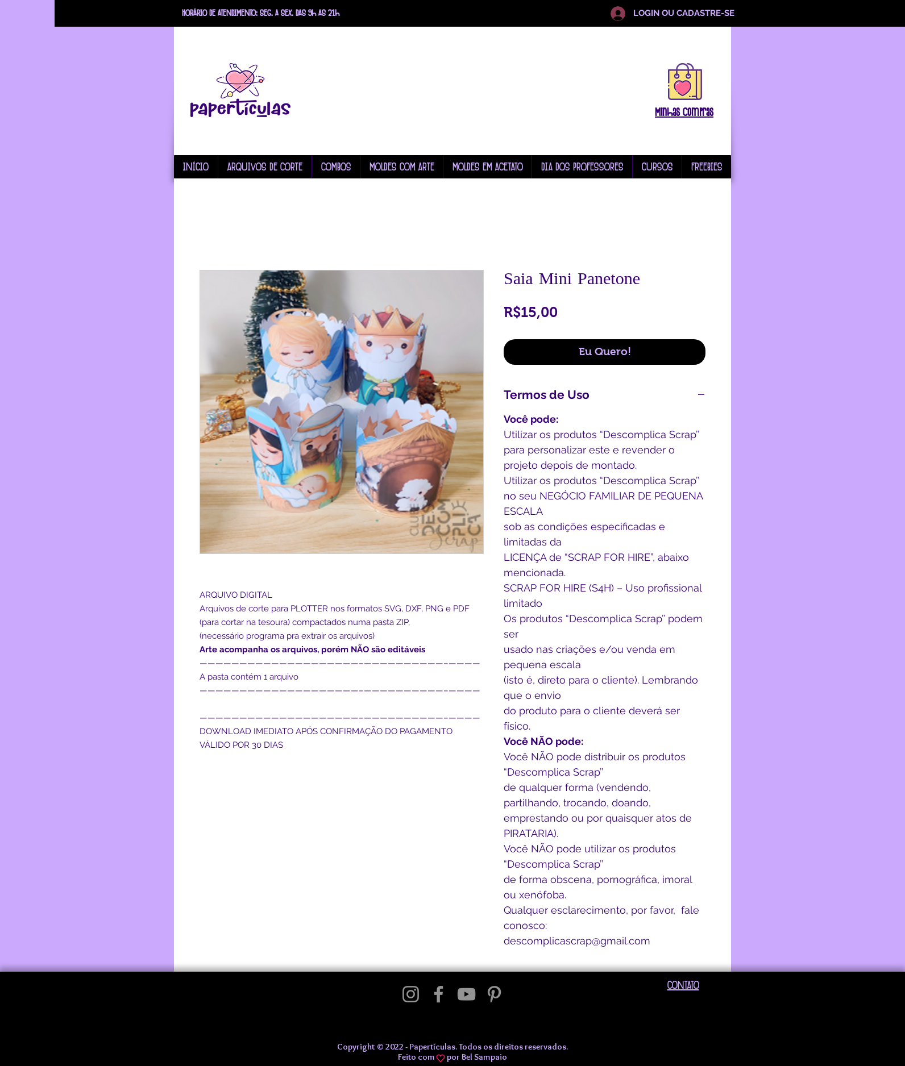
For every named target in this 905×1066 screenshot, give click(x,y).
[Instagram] (411, 994)
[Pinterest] (494, 994)
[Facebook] (438, 994)
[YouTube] (466, 994)
